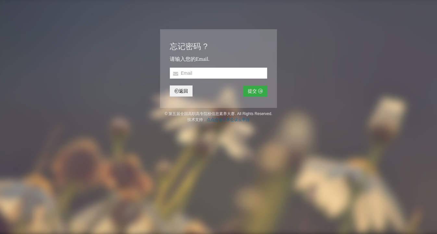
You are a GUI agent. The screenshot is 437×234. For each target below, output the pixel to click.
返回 (181, 91)
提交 (255, 91)
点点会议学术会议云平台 (228, 119)
